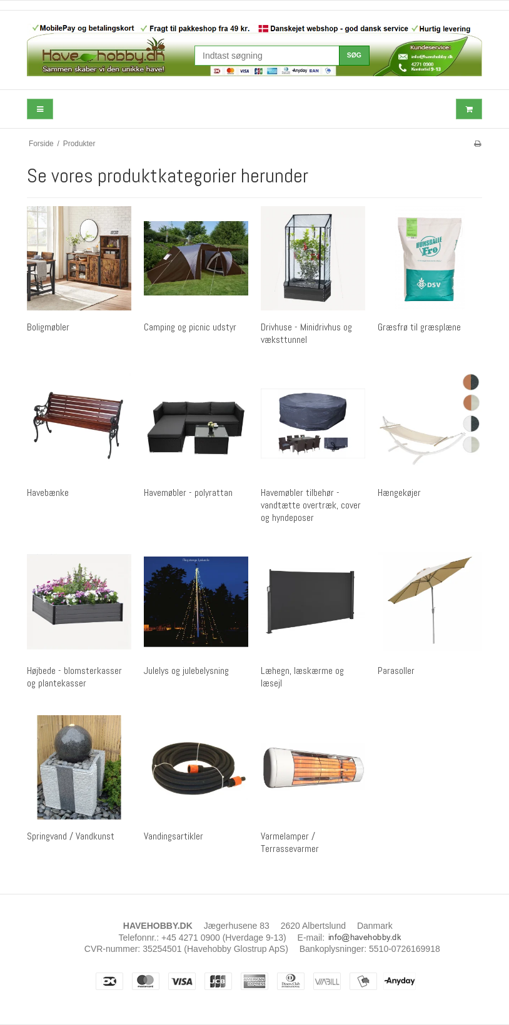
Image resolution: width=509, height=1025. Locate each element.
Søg (354, 55)
